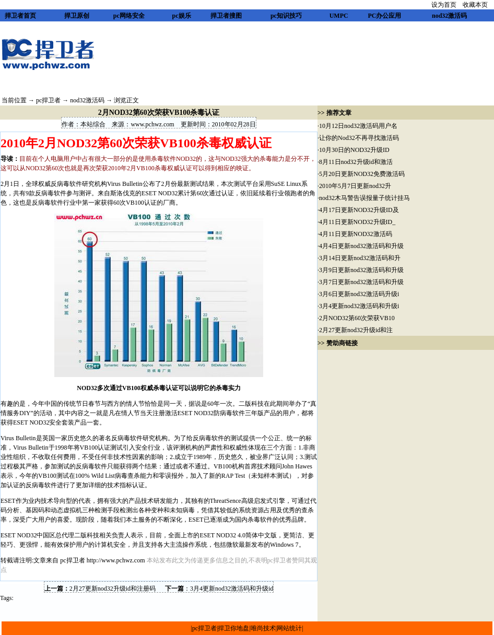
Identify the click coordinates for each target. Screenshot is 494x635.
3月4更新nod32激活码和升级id (231, 588)
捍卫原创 (76, 15)
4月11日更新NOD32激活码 (355, 234)
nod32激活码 (449, 15)
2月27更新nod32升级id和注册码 (112, 588)
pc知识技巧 (286, 15)
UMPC (339, 15)
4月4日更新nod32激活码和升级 (361, 246)
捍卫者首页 (20, 15)
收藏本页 (475, 4)
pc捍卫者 (48, 100)
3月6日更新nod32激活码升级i (359, 294)
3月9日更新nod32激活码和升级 (361, 270)
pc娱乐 (181, 15)
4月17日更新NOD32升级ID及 (359, 210)
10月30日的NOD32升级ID (354, 150)
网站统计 (289, 628)
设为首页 (443, 4)
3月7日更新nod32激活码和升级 (361, 282)
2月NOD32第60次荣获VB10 (357, 318)
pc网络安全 (129, 15)
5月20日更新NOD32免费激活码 (362, 174)
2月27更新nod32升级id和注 (356, 330)
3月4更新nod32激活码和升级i (359, 306)
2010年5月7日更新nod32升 (355, 186)
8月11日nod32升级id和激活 (356, 162)
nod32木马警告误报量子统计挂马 (364, 198)
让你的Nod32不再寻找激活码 (359, 138)
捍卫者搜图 (226, 15)
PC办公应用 (384, 15)
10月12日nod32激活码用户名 (358, 126)
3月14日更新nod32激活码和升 (360, 258)
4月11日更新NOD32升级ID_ (357, 222)
